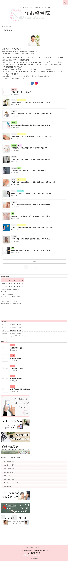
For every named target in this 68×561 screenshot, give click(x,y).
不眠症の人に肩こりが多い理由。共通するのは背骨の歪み (29, 171)
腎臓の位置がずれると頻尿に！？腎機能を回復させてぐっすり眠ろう (33, 159)
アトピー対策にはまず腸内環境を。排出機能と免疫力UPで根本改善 (32, 205)
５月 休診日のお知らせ (15, 325)
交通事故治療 (8, 497)
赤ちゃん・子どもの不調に (11, 493)
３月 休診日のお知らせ (15, 330)
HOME (27, 547)
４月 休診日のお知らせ (15, 327)
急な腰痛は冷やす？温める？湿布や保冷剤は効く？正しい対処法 (31, 216)
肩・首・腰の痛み (9, 467)
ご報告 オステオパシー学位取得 (21, 92)
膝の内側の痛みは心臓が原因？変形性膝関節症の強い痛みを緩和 (31, 125)
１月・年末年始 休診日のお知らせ (18, 336)
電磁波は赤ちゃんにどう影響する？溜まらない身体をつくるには (31, 103)
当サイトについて (34, 547)
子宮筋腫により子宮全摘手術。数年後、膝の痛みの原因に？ (30, 148)
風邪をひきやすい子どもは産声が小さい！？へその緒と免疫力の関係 (33, 137)
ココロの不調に (8, 480)
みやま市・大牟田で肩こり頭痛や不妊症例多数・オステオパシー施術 (34, 550)
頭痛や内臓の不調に (10, 476)
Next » (34, 261)
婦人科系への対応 (9, 472)
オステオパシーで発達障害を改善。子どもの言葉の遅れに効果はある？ (33, 228)
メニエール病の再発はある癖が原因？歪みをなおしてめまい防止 (31, 239)
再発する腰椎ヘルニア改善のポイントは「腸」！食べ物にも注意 (31, 250)
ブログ (41, 547)
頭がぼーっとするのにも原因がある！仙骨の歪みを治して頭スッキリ (33, 114)
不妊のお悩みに (8, 485)
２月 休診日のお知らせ (15, 333)
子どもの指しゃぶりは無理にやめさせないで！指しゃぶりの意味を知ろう (34, 182)
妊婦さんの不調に (9, 489)
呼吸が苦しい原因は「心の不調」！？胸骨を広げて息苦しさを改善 (32, 194)
